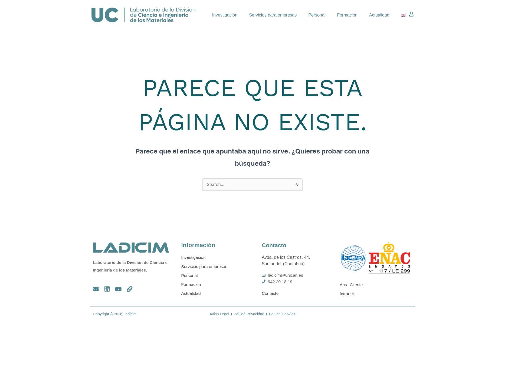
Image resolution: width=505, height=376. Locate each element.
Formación (347, 15)
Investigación (224, 15)
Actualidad (379, 15)
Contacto (274, 245)
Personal (316, 15)
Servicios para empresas (273, 15)
